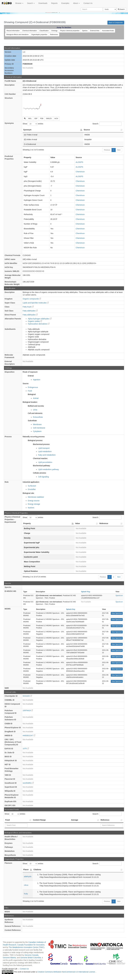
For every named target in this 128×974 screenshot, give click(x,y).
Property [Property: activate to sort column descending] (27, 523)
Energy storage (34, 504)
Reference (105, 820)
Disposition (9, 372)
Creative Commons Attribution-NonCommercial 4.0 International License (66, 972)
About (76, 3)
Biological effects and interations (17, 34)
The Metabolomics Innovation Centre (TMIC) (26, 947)
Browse (19, 3)
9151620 (27, 696)
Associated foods (108, 31)
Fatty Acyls (28, 307)
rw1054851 (28, 783)
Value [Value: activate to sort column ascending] (77, 523)
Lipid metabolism (45, 451)
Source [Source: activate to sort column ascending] (87, 130)
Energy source (33, 501)
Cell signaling (43, 477)
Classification (44, 31)
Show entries (33, 124)
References (54, 34)
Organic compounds (32, 299)
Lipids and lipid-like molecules (36, 303)
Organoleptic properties (39, 34)
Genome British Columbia (30, 958)
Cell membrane (39, 428)
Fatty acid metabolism (47, 455)
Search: (107, 124)
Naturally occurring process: (34, 437)
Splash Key (85, 592)
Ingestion (36, 380)
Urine (35, 410)
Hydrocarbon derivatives (39, 324)
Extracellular (38, 417)
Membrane (37, 424)
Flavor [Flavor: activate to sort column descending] (26, 870)
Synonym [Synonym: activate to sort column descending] (27, 130)
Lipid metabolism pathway (48, 469)
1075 (26, 749)
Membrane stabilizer (36, 497)
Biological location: (30, 402)
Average (74, 820)
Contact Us (87, 3)
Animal (35, 398)
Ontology (54, 31)
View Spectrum (117, 613)
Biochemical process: (41, 444)
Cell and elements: (35, 413)
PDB (41, 118)
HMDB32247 (29, 735)
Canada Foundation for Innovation (31, 945)
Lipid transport (44, 448)
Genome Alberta (9, 958)
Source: (26, 383)
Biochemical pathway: (41, 466)
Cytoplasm (37, 431)
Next (118, 150)
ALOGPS (79, 162)
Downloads (42, 3)
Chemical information (29, 31)
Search (31, 3)
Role (6, 482)
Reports (54, 3)
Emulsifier (32, 489)
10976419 (28, 710)
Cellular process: (39, 473)
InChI (56, 118)
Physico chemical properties (69, 31)
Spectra (84, 31)
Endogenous (33, 387)
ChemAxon (80, 172)
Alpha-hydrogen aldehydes (39, 319)
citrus (26, 885)
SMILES (49, 118)
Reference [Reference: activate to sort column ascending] (103, 523)
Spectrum (119, 595)
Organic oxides (35, 321)
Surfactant (32, 486)
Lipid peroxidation (45, 462)
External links (94, 31)
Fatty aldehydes (30, 311)
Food (30, 391)
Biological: (32, 394)
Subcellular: (32, 421)
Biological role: (28, 493)
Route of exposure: (30, 372)
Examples (65, 3)
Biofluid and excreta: (36, 406)
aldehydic (28, 876)
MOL (30, 118)
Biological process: (35, 440)
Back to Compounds (116, 22)
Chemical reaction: (40, 458)
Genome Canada (31, 955)
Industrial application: (31, 482)
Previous (107, 150)
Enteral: (31, 376)
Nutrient (31, 508)
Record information (13, 31)
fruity (26, 894)
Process (8, 437)
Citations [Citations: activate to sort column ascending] (37, 870)
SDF (35, 118)
